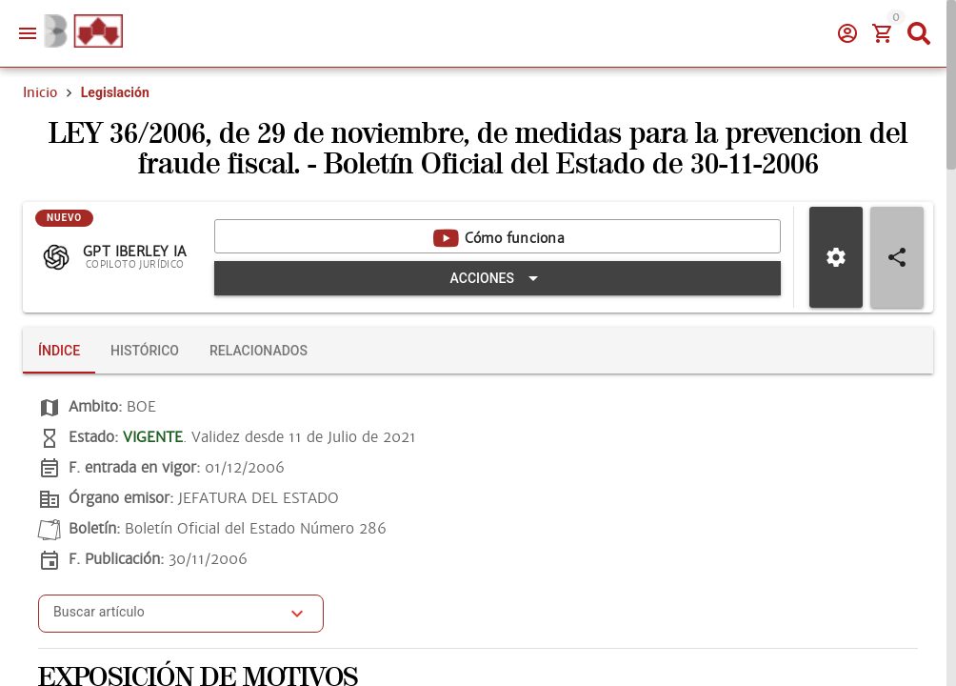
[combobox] (166, 619)
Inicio (40, 92)
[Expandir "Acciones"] (497, 278)
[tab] (59, 350)
